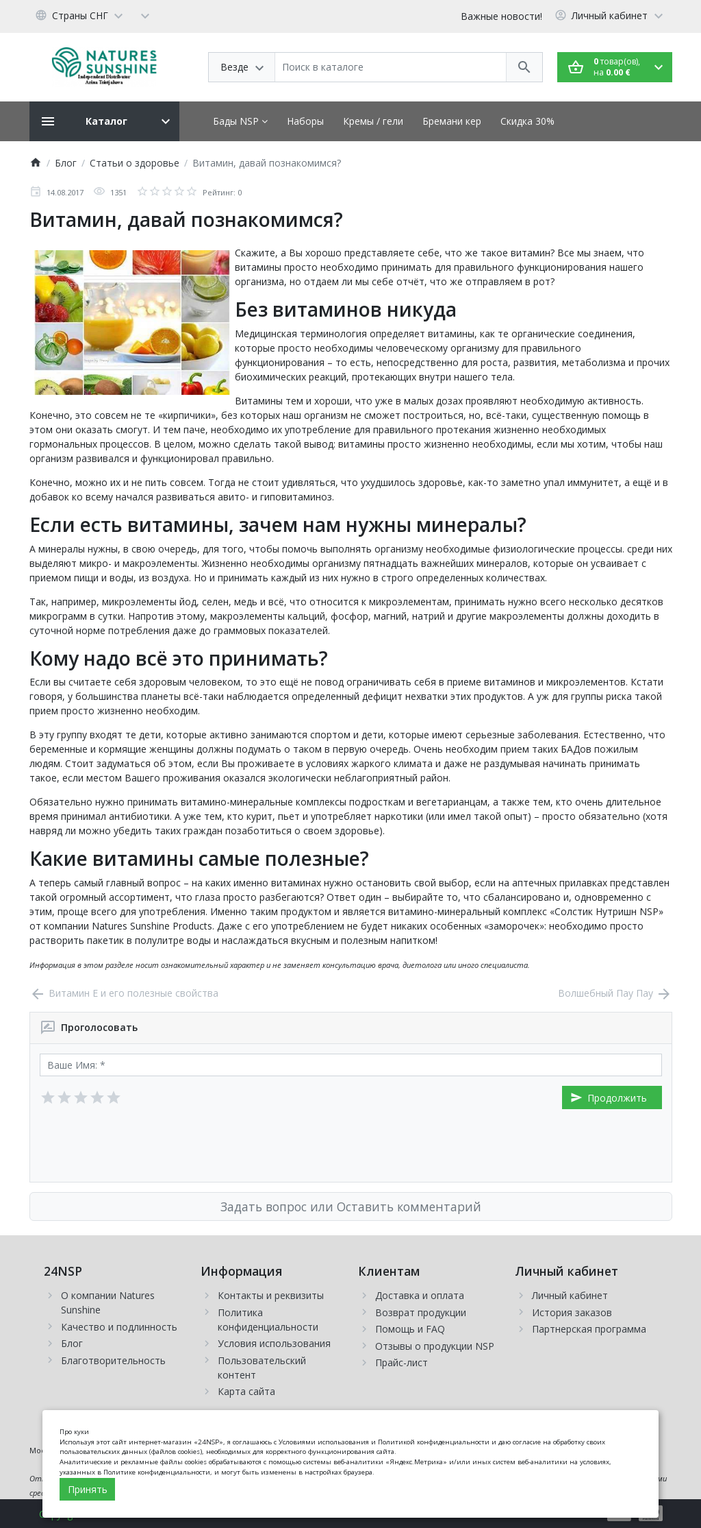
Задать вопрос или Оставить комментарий (350, 1206)
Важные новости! (501, 16)
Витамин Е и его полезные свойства (123, 992)
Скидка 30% (527, 121)
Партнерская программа (589, 1328)
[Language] (81, 15)
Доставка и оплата (419, 1295)
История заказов (572, 1312)
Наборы (305, 121)
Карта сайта (246, 1391)
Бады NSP (240, 121)
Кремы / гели (373, 121)
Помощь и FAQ (410, 1328)
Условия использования (274, 1343)
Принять (87, 1489)
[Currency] (145, 15)
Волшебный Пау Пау (615, 992)
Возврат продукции (420, 1312)
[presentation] (144, 1145)
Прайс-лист (401, 1362)
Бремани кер (451, 121)
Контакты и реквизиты (271, 1295)
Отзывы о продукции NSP (434, 1346)
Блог (72, 1343)
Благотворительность (113, 1360)
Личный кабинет (570, 1295)
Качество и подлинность (119, 1326)
